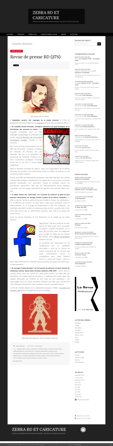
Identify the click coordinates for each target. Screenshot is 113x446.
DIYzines (77, 355)
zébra (24, 349)
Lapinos (77, 158)
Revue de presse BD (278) (35, 57)
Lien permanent (19, 346)
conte (52, 353)
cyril (76, 83)
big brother (50, 356)
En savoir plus (78, 444)
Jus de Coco (86, 147)
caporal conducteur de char (84, 71)
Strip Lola (32, 34)
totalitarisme (17, 358)
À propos (20, 34)
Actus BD (73, 34)
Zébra (77, 59)
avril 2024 (77, 392)
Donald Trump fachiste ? (83, 244)
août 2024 (78, 382)
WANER (77, 340)
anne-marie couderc (47, 351)
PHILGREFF (78, 330)
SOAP (76, 337)
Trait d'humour (87, 95)
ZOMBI (77, 325)
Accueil (10, 34)
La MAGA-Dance (80, 255)
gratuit (28, 349)
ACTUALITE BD (38, 346)
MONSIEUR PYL (79, 333)
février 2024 (78, 397)
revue (55, 349)
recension (40, 123)
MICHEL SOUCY (79, 335)
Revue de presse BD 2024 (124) (85, 234)
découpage (38, 353)
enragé (33, 356)
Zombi (77, 95)
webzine (19, 349)
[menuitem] (11, 34)
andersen (32, 353)
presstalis (31, 351)
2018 (26, 351)
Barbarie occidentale (82, 72)
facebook (57, 356)
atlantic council (42, 358)
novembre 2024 (79, 375)
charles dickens (59, 353)
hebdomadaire (17, 351)
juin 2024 (77, 387)
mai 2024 (77, 389)
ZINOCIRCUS (78, 328)
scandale (37, 351)
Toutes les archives (83, 399)
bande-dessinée (42, 349)
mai (23, 351)
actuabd (25, 356)
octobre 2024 (79, 377)
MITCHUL (77, 360)
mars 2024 (78, 394)
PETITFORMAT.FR (79, 362)
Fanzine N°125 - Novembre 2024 (86, 189)
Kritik (63, 34)
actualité (50, 349)
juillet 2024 (78, 385)
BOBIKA (77, 342)
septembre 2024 (79, 380)
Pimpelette (78, 137)
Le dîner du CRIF (81, 207)
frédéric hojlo (17, 356)
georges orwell (41, 356)
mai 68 (55, 351)
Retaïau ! (78, 225)
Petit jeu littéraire (88, 126)
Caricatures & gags (49, 34)
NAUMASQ (78, 323)
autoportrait (17, 353)
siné (29, 356)
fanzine (33, 349)
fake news (34, 358)
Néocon (77, 216)
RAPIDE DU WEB (79, 357)
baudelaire (25, 353)
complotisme (26, 358)
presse (60, 349)
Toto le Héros (79, 106)
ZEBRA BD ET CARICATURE (39, 429)
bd (37, 349)
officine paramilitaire (62, 237)
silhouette (46, 353)
